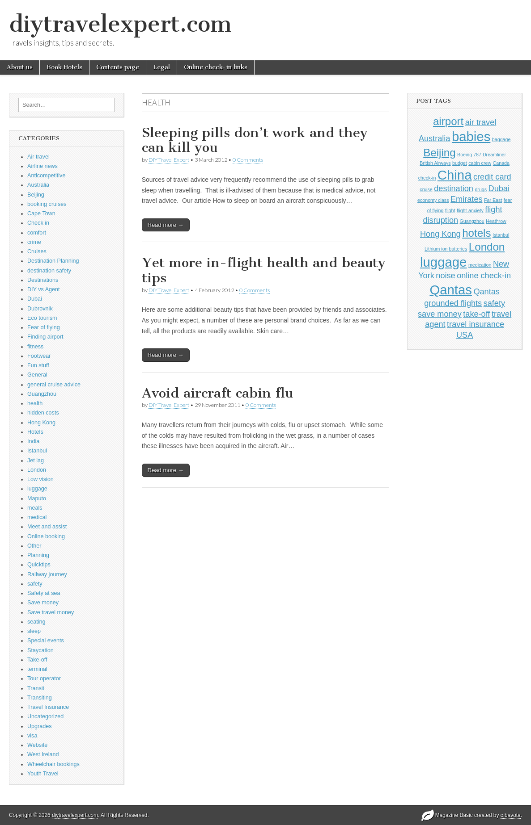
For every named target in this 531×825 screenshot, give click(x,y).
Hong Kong (41, 422)
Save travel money (50, 612)
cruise (426, 189)
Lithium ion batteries (446, 248)
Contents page (117, 67)
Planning (38, 555)
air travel (481, 122)
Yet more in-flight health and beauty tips (264, 270)
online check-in (484, 275)
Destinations (42, 280)
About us (20, 67)
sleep (34, 631)
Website (37, 745)
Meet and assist (47, 526)
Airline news (42, 166)
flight (450, 210)
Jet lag (35, 460)
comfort (36, 233)
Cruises (37, 251)
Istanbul (37, 451)
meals (34, 508)
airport (448, 121)
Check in (38, 223)
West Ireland (43, 754)
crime (34, 242)
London (36, 470)
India (33, 441)
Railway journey (47, 574)
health (34, 403)
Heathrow (496, 221)
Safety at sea (43, 593)
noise (445, 275)
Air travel (38, 157)
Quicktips (39, 564)
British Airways (435, 163)
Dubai (34, 299)
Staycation (40, 650)
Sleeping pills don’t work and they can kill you (255, 140)
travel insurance (475, 324)
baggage (501, 139)
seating (36, 622)
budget (459, 163)
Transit (35, 688)
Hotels (35, 432)
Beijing (35, 195)
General (37, 375)
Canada (501, 163)
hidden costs (43, 413)
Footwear (39, 356)
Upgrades (39, 726)
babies (471, 136)
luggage (37, 489)
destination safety (49, 271)
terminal (37, 669)
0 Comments (248, 159)
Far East (493, 200)
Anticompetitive (46, 175)
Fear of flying (43, 327)
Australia (38, 185)
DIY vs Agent (43, 289)
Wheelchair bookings (53, 764)
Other (34, 546)
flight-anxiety (470, 210)
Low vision (40, 479)
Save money (43, 602)
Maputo (36, 498)
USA (464, 335)
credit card (492, 176)
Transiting (39, 698)
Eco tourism (42, 318)
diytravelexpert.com (120, 24)
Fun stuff (38, 365)
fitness (35, 346)
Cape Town (41, 213)
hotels (476, 233)
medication (480, 265)
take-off (476, 314)
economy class (433, 200)
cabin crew (479, 163)
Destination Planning (53, 261)
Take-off (37, 660)
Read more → (166, 225)
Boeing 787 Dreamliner (481, 154)
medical (37, 517)
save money (440, 314)
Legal (161, 67)
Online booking (46, 536)
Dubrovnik (40, 309)
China (455, 175)
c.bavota (511, 815)
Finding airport (45, 337)
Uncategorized (45, 716)
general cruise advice (54, 384)
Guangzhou (41, 394)
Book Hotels (64, 67)
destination (453, 188)
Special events (45, 640)
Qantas (450, 289)
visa (32, 736)
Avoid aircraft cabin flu (217, 393)
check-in (427, 177)
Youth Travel (43, 774)
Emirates (466, 199)
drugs (481, 189)
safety (34, 584)
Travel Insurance (48, 707)
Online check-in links (215, 67)
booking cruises (47, 204)
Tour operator (44, 678)
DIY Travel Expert (169, 159)
